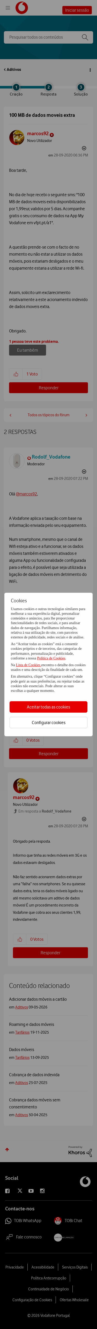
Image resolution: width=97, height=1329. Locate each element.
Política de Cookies (51, 658)
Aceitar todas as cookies (48, 707)
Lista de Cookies (28, 665)
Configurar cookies (48, 722)
